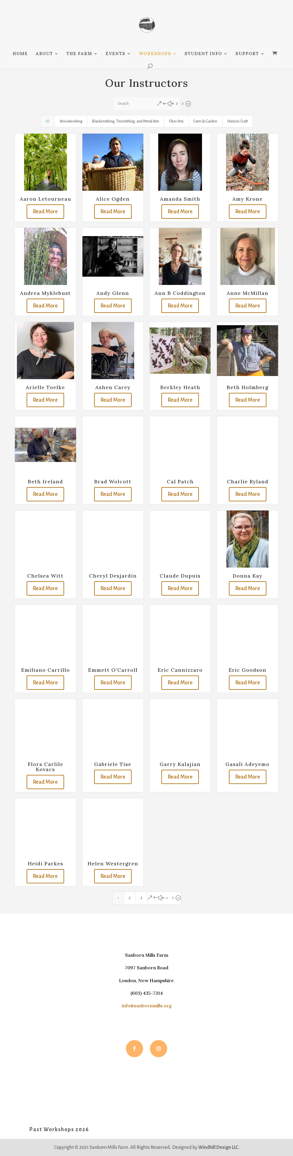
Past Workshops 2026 (59, 1129)
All (47, 121)
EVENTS (115, 54)
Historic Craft (237, 121)
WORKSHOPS (155, 54)
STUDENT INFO (203, 54)
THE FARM (79, 54)
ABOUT (44, 54)
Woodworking (71, 121)
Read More (45, 211)
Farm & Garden (205, 121)
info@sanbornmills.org (147, 1005)
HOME (20, 54)
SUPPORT (247, 54)
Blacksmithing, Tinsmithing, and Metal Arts (125, 121)
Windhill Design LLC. (218, 1147)
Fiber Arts (176, 121)
